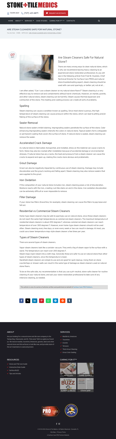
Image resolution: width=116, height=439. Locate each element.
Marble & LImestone (70, 336)
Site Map (53, 432)
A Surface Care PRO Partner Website (58, 435)
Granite (65, 343)
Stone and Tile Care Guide (18, 364)
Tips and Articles (15, 373)
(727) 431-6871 (29, 13)
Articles (25, 33)
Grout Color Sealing (69, 352)
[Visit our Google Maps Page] (59, 424)
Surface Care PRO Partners (82, 287)
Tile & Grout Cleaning (70, 349)
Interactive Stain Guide (17, 367)
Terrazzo (66, 346)
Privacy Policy (61, 432)
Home (18, 33)
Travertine (66, 340)
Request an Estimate (56, 13)
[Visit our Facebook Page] (56, 424)
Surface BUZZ (14, 370)
